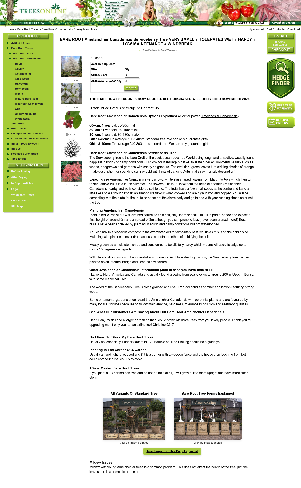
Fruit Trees (18, 128)
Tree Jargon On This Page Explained (172, 451)
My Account (256, 29)
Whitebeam (22, 119)
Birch (18, 63)
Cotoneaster (23, 73)
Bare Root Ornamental (56, 29)
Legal (12, 189)
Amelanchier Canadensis (219, 116)
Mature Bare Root (26, 99)
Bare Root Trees (27, 29)
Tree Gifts (17, 123)
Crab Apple (22, 78)
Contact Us (150, 108)
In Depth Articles (20, 183)
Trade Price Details (105, 108)
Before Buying (18, 171)
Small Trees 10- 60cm (25, 143)
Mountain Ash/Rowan (29, 104)
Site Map (15, 206)
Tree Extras (18, 159)
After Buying (17, 177)
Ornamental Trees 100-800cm (30, 138)
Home (10, 29)
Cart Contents (276, 29)
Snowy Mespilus (84, 29)
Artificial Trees (20, 43)
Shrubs (16, 148)
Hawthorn (21, 84)
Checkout (293, 29)
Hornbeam (22, 89)
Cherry (19, 68)
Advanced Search (283, 23)
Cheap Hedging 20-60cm (27, 133)
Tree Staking (179, 342)
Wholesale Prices (20, 195)
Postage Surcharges (24, 153)
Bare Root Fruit (23, 53)
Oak (17, 109)
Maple (19, 94)
